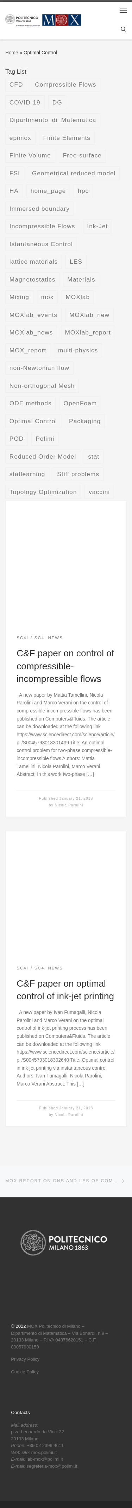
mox (47, 296)
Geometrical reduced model (74, 173)
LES (76, 261)
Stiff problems (78, 474)
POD (17, 438)
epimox (20, 137)
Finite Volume (30, 155)
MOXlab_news (31, 332)
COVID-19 (25, 102)
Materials (81, 279)
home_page (48, 190)
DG (57, 102)
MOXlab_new (89, 314)
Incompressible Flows (42, 226)
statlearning (27, 474)
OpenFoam (80, 403)
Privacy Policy (25, 1359)
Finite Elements (66, 137)
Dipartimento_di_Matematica (53, 119)
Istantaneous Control (41, 244)
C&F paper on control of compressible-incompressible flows (65, 666)
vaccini (99, 491)
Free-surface (82, 155)
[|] (43, 19)
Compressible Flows (65, 84)
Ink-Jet (97, 226)
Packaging (85, 421)
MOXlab (77, 296)
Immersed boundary (40, 208)
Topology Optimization (43, 491)
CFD (16, 84)
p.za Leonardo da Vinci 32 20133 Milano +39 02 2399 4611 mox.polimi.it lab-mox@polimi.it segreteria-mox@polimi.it (44, 1445)
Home (11, 52)
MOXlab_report (88, 332)
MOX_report (28, 350)
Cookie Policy (25, 1371)
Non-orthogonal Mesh (42, 385)
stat (93, 456)
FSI (15, 173)
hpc (83, 190)
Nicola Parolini (69, 805)
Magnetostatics (33, 279)
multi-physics (78, 350)
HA (14, 190)
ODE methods (31, 403)
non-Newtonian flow (39, 367)
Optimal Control (33, 421)
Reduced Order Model (43, 456)
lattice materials (34, 261)
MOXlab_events (33, 314)
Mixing (19, 296)
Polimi (45, 438)
